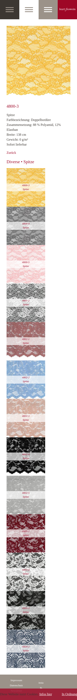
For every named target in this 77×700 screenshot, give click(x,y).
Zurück (11, 152)
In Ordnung (69, 694)
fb (41, 688)
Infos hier (45, 694)
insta (41, 682)
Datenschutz (16, 685)
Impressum (16, 680)
